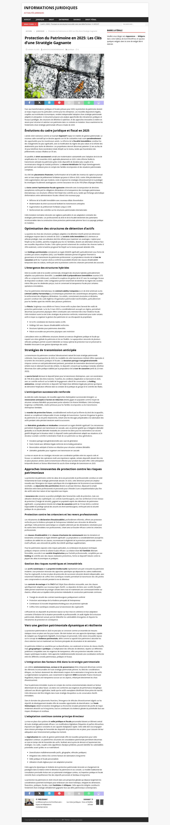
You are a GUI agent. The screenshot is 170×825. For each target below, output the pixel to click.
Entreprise (64, 19)
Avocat (27, 19)
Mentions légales (76, 820)
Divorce (77, 19)
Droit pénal (90, 19)
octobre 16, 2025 (33, 49)
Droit (51, 19)
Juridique (40, 19)
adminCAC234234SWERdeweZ (53, 49)
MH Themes (66, 820)
